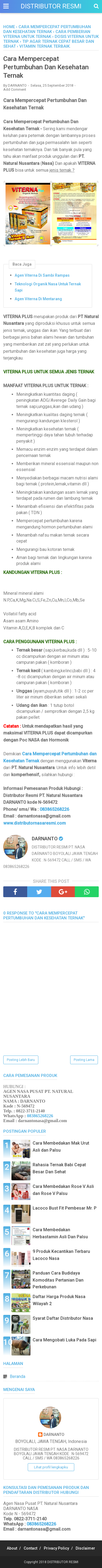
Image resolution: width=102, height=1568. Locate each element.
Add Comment (14, 89)
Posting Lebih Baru (21, 1060)
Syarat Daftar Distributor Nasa (63, 1318)
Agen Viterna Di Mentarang (38, 299)
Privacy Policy (56, 1548)
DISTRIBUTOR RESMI (51, 6)
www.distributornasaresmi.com (34, 823)
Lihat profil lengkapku (51, 1467)
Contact (30, 1548)
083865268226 (54, 809)
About (12, 1548)
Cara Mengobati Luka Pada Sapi (64, 1339)
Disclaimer (85, 1548)
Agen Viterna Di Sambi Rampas (42, 275)
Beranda (17, 1376)
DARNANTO (54, 1434)
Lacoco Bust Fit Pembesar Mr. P (65, 1208)
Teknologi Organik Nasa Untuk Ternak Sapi (48, 287)
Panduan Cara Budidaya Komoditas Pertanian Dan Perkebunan (58, 1279)
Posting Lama (84, 1060)
